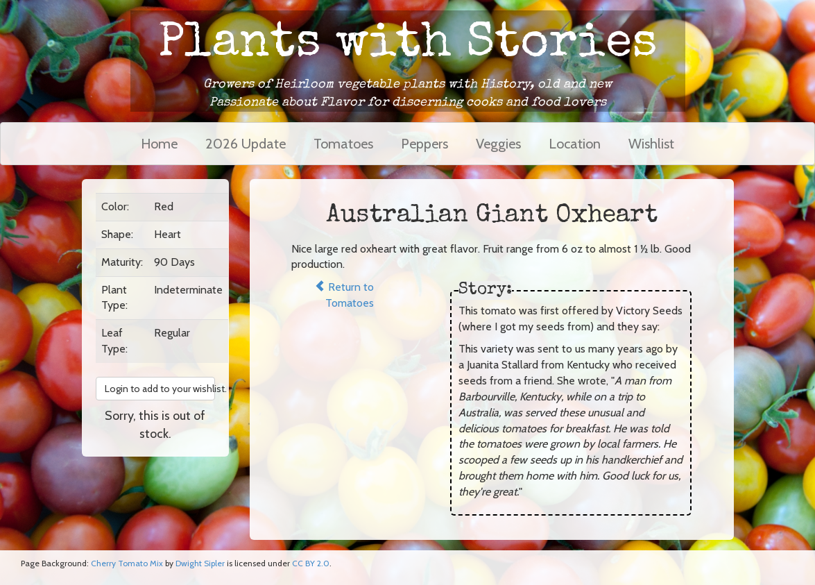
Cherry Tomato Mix (127, 563)
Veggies (498, 143)
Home (159, 143)
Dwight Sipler (200, 563)
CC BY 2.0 (310, 563)
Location (575, 143)
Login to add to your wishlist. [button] (160, 388)
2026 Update (245, 143)
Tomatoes (343, 143)
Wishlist (651, 143)
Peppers (424, 143)
